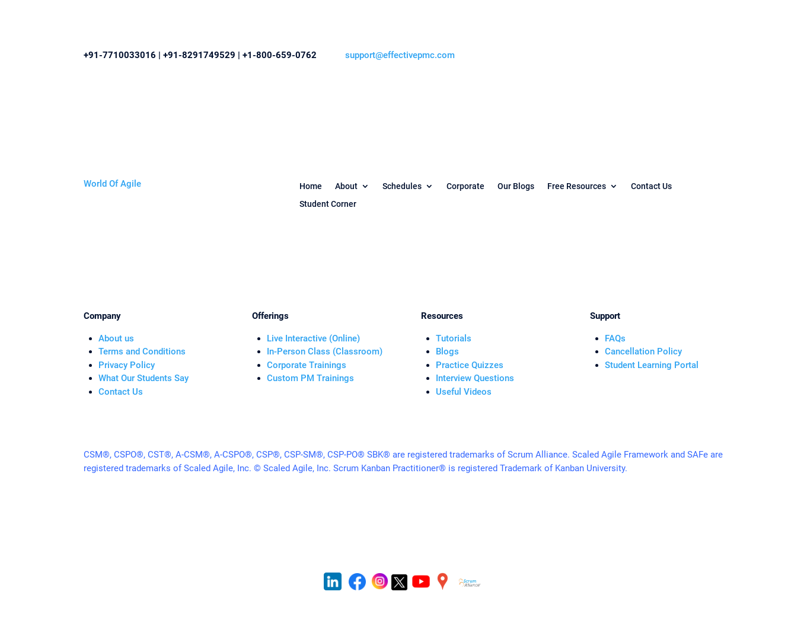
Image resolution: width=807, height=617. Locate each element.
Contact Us (651, 186)
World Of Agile (112, 183)
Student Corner (327, 204)
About (346, 186)
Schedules (402, 186)
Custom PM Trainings (310, 378)
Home (310, 186)
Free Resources (576, 186)
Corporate (465, 186)
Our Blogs (515, 186)
